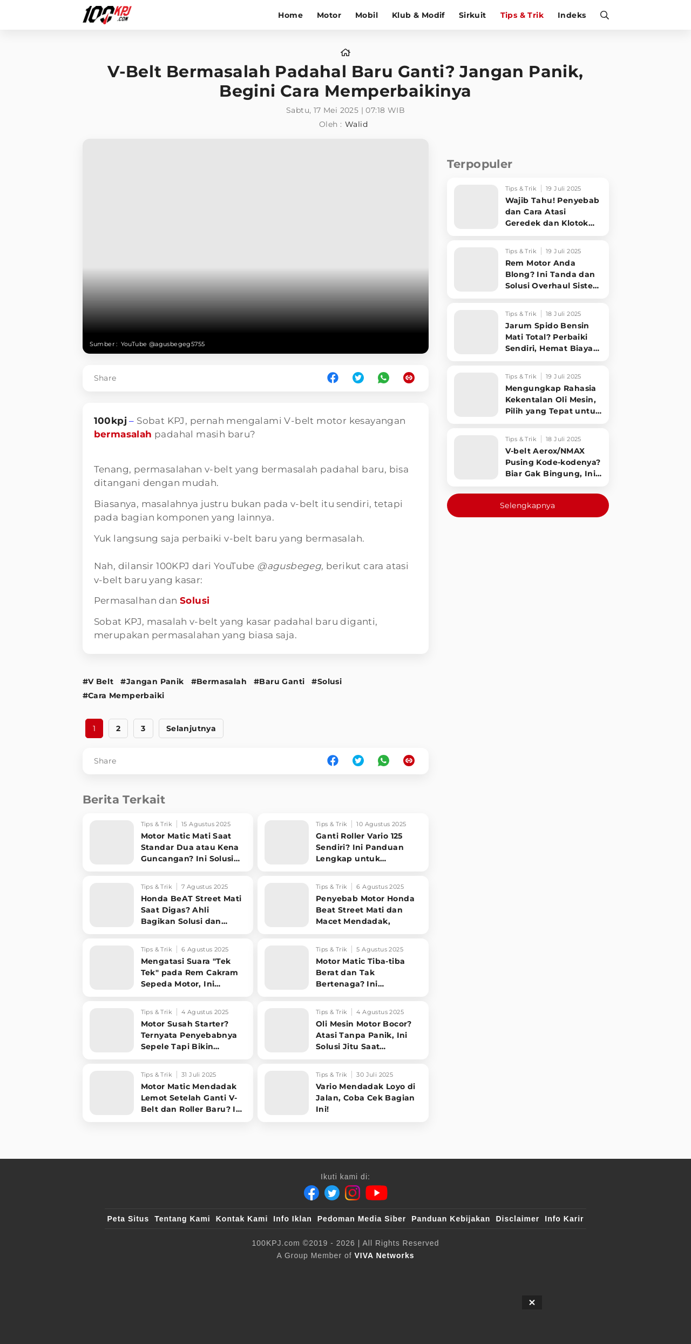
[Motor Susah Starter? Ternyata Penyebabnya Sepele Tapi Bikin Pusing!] (168, 1030)
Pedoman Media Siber (361, 1218)
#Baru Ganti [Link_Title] (279, 681)
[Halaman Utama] (111, 15)
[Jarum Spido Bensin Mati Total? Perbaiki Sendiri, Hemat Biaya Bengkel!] (528, 332)
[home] (345, 53)
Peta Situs (128, 1218)
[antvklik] (449, 1273)
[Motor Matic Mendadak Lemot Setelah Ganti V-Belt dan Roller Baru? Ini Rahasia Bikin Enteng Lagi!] (168, 1093)
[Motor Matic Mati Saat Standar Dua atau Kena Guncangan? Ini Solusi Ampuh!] (168, 842)
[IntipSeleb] (502, 1273)
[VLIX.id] (281, 1273)
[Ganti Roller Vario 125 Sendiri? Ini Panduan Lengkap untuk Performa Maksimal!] (343, 842)
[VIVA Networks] (385, 1255)
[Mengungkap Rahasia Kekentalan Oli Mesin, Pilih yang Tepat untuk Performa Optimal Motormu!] (528, 395)
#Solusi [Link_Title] (326, 681)
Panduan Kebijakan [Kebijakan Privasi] (450, 1218)
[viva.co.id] (136, 1273)
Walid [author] (356, 124)
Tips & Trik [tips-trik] (522, 15)
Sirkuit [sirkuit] (472, 15)
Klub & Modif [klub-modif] (418, 15)
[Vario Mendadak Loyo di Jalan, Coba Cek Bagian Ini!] (343, 1093)
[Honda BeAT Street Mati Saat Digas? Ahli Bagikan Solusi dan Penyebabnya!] (168, 905)
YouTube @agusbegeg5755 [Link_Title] (163, 344)
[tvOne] (366, 1273)
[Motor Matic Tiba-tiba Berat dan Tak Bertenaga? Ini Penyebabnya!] (343, 967)
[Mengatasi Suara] (168, 967)
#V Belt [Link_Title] (98, 681)
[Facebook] (311, 1192)
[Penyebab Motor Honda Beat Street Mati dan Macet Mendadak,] (343, 905)
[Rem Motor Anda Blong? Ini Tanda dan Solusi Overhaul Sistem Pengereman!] (528, 269)
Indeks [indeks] (572, 15)
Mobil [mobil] (366, 15)
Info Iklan (292, 1218)
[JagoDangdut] (559, 1273)
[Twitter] (332, 1192)
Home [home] (290, 15)
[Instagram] (352, 1192)
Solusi (194, 600)
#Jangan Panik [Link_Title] (152, 681)
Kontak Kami (242, 1218)
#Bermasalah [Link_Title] (219, 681)
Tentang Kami (182, 1218)
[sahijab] (231, 1273)
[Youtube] (376, 1192)
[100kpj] (187, 1273)
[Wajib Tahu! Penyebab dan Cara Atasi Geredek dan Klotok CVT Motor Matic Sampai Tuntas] (528, 207)
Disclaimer (517, 1218)
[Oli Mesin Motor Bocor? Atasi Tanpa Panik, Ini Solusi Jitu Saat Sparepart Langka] (343, 1030)
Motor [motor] (329, 15)
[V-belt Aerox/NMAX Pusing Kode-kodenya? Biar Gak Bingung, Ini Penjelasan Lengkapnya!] (528, 457)
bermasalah (123, 434)
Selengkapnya (527, 505)
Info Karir (564, 1218)
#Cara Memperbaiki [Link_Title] (124, 695)
